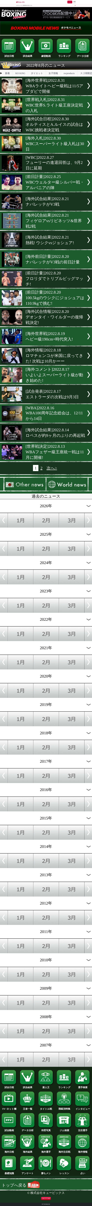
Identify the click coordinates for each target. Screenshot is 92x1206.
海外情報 (82, 1150)
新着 (7, 73)
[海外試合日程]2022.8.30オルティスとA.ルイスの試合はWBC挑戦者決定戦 (54, 124)
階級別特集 (64, 1107)
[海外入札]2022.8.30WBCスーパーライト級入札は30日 (55, 143)
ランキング (64, 54)
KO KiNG (20, 73)
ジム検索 (64, 1129)
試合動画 (9, 1129)
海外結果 (27, 1150)
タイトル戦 (46, 1107)
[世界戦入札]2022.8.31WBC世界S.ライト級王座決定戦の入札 (54, 105)
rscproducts (69, 73)
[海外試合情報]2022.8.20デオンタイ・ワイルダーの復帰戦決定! (54, 317)
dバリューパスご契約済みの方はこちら (24, 5)
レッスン (64, 1172)
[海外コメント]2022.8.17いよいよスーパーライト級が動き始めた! (54, 375)
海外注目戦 (64, 1150)
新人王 (46, 1086)
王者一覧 (27, 1107)
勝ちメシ (46, 1172)
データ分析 (82, 54)
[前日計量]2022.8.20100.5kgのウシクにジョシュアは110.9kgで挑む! (55, 298)
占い (82, 1172)
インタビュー (82, 1107)
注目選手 (82, 1129)
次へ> (52, 468)
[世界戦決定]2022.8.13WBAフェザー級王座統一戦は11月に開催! (55, 452)
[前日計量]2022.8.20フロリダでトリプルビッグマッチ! (54, 278)
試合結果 (27, 54)
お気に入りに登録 (46, 1198)
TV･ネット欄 (9, 1107)
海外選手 (46, 1150)
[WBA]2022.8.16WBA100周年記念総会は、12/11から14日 (54, 413)
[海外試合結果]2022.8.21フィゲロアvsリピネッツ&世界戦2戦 (54, 221)
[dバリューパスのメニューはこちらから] (74, 2)
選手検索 (82, 1086)
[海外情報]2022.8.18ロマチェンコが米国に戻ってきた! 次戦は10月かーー (54, 355)
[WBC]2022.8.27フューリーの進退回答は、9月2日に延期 (54, 162)
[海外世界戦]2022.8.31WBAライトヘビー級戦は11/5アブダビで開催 (54, 86)
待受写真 (46, 1129)
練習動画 (46, 54)
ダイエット (37, 73)
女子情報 (53, 73)
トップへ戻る (21, 1185)
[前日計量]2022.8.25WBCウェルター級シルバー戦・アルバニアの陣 (55, 182)
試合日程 (9, 54)
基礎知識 (9, 1172)
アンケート (27, 1172)
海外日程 (9, 1150)
